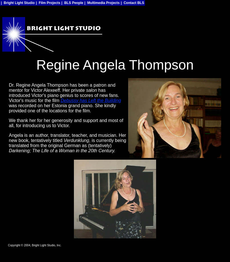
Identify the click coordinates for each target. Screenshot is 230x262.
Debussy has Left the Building (90, 100)
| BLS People (72, 3)
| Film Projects (48, 3)
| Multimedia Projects (102, 3)
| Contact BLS (132, 3)
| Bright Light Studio (18, 3)
